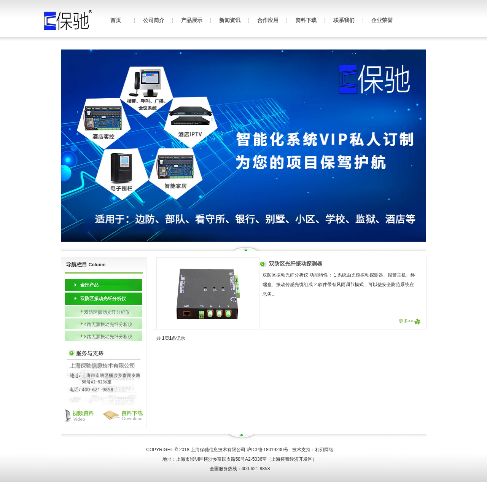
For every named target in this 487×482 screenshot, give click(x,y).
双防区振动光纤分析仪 (103, 298)
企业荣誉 (382, 20)
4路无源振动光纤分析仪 (108, 324)
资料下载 (306, 20)
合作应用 (268, 20)
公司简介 (153, 20)
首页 (115, 20)
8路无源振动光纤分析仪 (108, 336)
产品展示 (191, 20)
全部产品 (89, 285)
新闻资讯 (229, 20)
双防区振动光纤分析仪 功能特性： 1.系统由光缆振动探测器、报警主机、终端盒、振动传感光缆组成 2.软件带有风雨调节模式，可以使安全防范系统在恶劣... (339, 284)
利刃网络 (324, 449)
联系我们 (344, 20)
